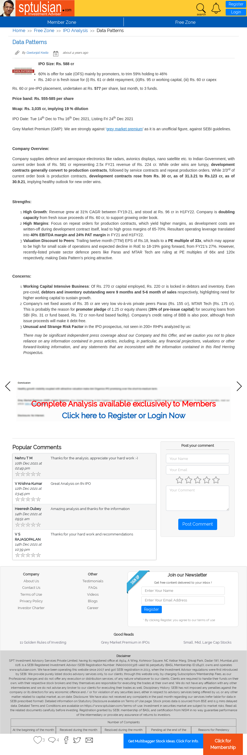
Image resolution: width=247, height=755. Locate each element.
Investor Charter (31, 608)
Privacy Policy (31, 601)
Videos (93, 594)
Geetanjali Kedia (37, 52)
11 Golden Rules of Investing (43, 642)
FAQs (92, 588)
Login (236, 12)
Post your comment (197, 445)
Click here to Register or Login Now (123, 415)
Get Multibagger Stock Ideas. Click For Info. (163, 741)
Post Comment (197, 524)
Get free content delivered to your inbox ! (183, 582)
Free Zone (44, 30)
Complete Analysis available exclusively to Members (123, 403)
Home (19, 30)
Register (236, 4)
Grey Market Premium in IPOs (125, 642)
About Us (31, 581)
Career (93, 608)
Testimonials (92, 581)
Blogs (92, 601)
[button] (216, 8)
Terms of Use (31, 594)
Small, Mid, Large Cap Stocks (207, 642)
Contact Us (31, 588)
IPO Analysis (75, 30)
